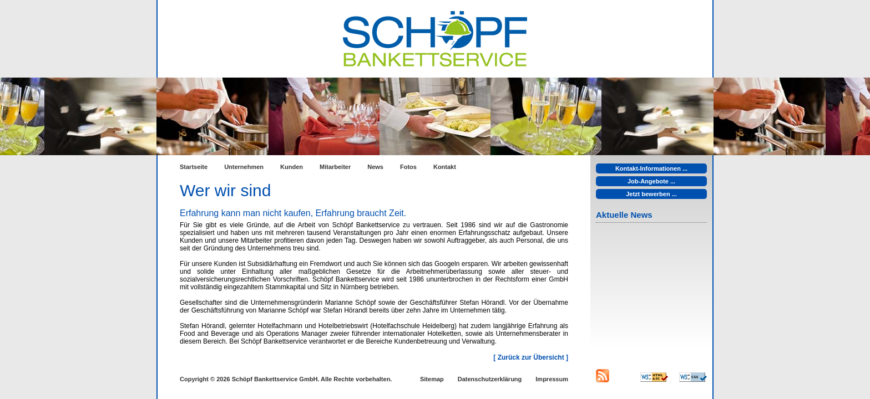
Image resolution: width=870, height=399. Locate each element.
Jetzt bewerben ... (651, 194)
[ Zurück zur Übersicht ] (530, 357)
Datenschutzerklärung (490, 379)
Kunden (291, 166)
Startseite (194, 166)
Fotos (408, 166)
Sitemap (432, 379)
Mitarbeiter (335, 166)
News (375, 166)
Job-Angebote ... (651, 181)
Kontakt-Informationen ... (651, 168)
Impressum (551, 379)
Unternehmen (244, 166)
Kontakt (444, 166)
